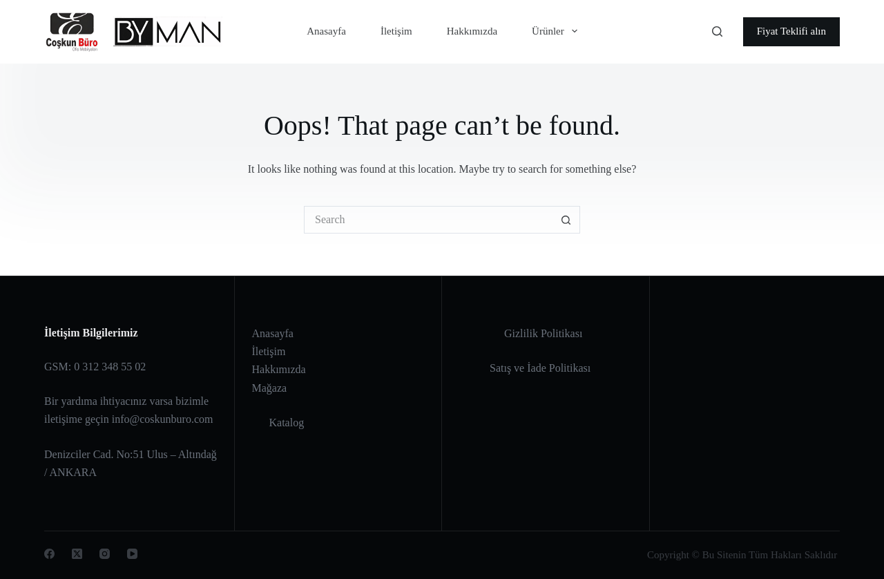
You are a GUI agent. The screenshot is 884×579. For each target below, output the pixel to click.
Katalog (287, 422)
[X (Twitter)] (77, 554)
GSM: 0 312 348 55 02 (95, 366)
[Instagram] (104, 554)
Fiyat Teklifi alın (791, 31)
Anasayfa (326, 31)
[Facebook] (49, 554)
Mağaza (269, 388)
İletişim (396, 31)
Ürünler (557, 31)
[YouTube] (132, 554)
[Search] (717, 31)
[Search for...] (428, 220)
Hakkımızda (472, 31)
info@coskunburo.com (162, 419)
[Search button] (566, 220)
